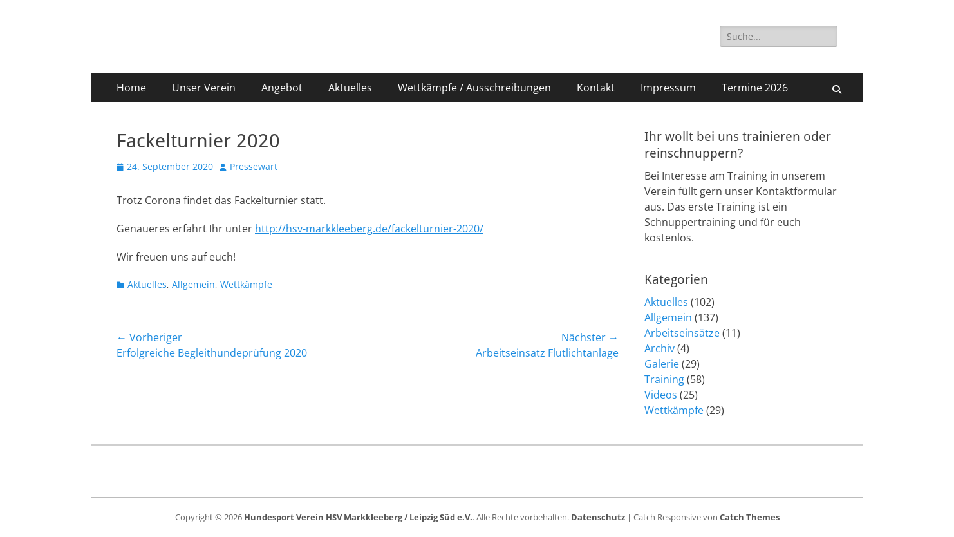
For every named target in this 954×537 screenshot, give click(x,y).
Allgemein (193, 284)
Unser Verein (204, 87)
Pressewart (253, 166)
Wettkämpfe (246, 284)
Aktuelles (350, 87)
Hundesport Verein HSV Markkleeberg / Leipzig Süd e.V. (358, 517)
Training (664, 379)
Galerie (661, 364)
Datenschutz (598, 517)
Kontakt (596, 87)
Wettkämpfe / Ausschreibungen (474, 87)
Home (131, 87)
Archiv (659, 348)
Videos (660, 395)
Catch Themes (750, 517)
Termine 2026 (755, 87)
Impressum (668, 87)
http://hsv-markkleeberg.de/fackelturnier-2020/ (369, 228)
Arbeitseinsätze (682, 333)
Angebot (282, 87)
